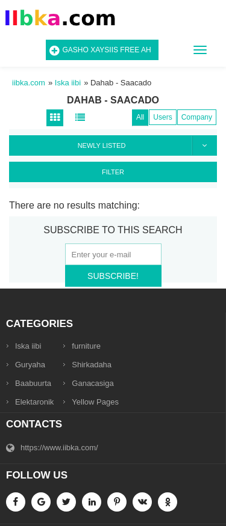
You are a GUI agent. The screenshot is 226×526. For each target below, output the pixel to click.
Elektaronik (34, 401)
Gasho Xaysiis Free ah (107, 50)
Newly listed (147, 145)
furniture (86, 345)
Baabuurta (33, 383)
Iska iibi (28, 345)
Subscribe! (113, 276)
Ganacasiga (92, 383)
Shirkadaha (91, 364)
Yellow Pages (95, 401)
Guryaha (30, 364)
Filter (113, 172)
